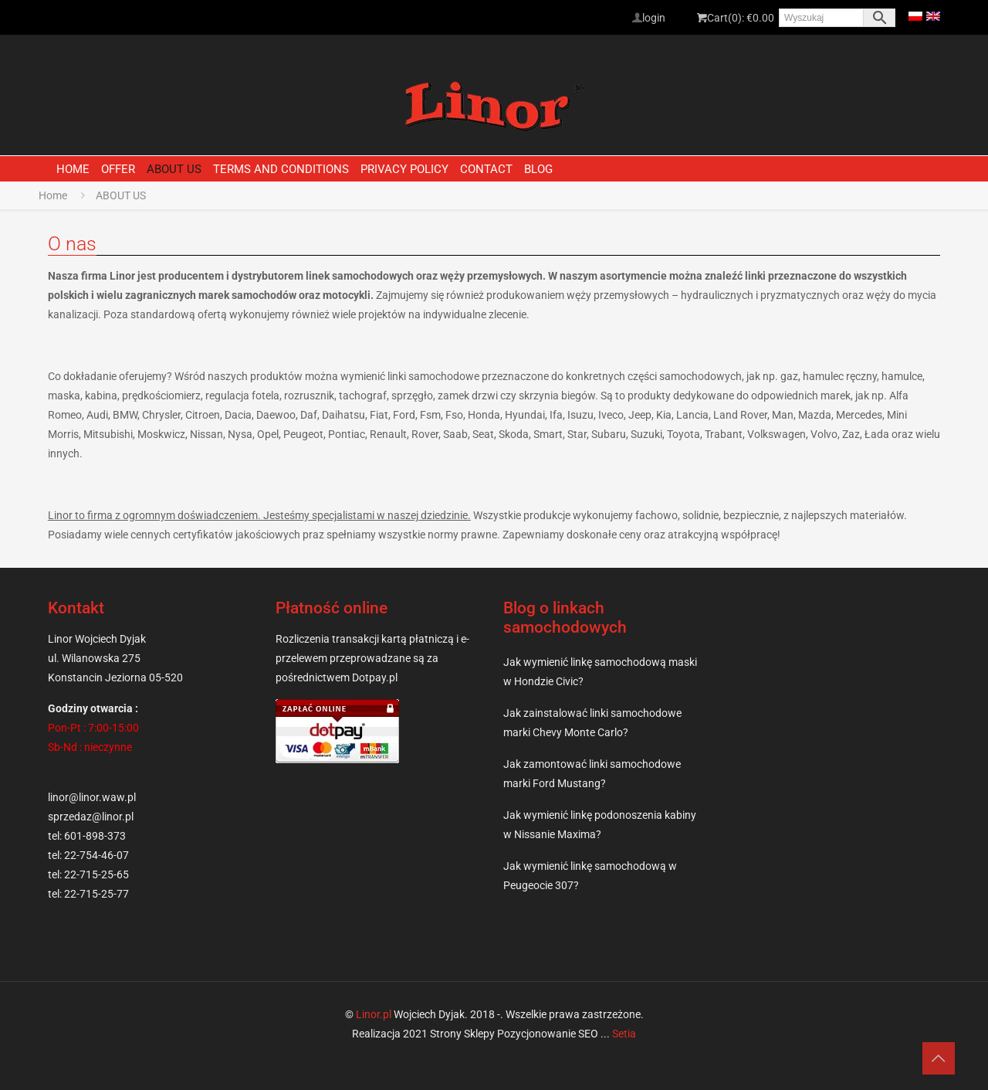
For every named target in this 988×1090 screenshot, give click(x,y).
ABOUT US (121, 195)
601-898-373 (95, 836)
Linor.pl (373, 1014)
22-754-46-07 (96, 855)
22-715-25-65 (96, 874)
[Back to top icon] (914, 1058)
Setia (624, 1033)
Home (53, 195)
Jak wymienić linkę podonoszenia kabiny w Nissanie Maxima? (599, 824)
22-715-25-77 (96, 894)
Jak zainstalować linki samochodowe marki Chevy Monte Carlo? (592, 723)
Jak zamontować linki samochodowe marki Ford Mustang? (592, 773)
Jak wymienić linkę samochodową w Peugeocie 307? (590, 875)
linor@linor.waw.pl (92, 797)
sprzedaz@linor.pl (91, 816)
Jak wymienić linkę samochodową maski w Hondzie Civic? (600, 672)
